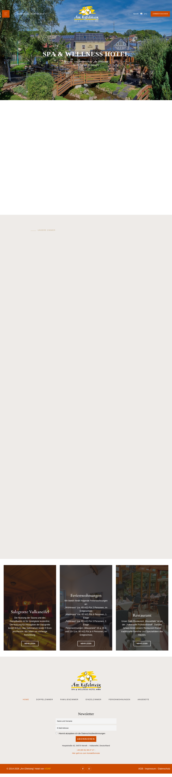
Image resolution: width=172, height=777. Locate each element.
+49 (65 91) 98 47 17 (38, 14)
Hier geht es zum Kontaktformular (86, 753)
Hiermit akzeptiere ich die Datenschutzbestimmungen (82, 733)
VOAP (48, 769)
